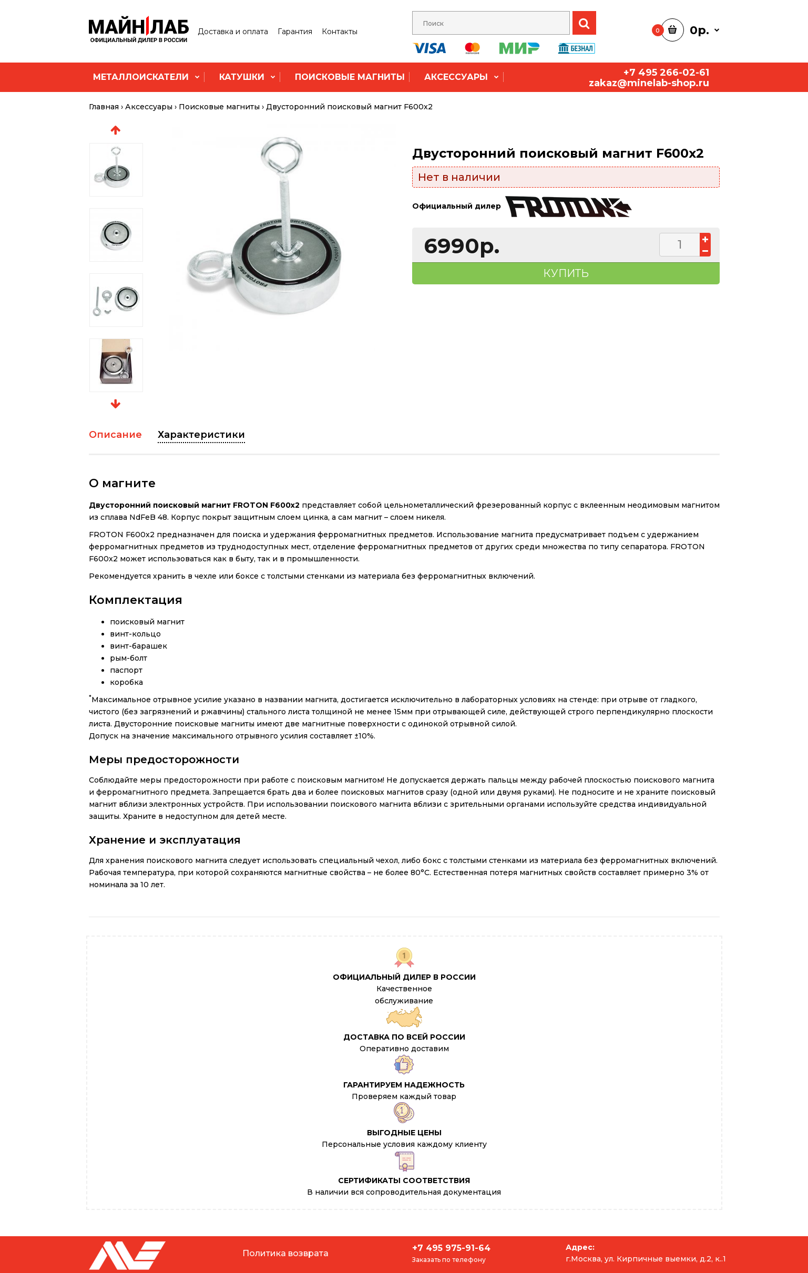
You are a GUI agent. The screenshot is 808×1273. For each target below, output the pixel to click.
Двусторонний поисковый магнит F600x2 (349, 106)
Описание (115, 434)
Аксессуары (148, 106)
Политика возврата (285, 1253)
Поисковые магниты (219, 106)
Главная (104, 106)
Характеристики (201, 434)
